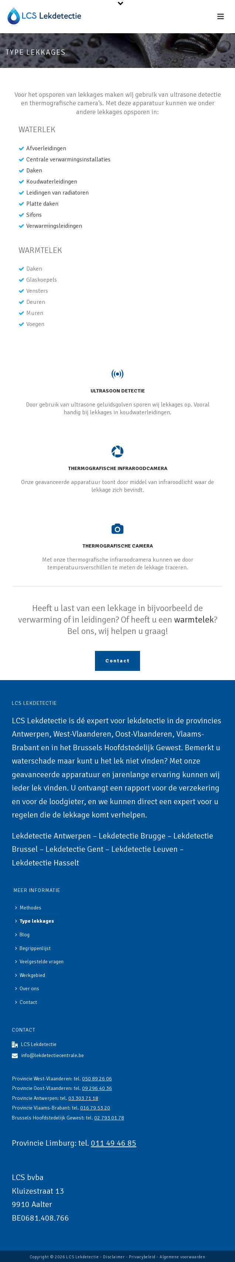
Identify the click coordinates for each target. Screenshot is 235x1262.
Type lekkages (34, 921)
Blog (22, 935)
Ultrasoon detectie (118, 391)
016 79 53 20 (95, 1108)
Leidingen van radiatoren (57, 192)
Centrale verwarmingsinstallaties (68, 159)
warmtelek (194, 619)
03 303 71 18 (83, 1098)
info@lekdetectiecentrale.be (52, 1055)
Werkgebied (30, 975)
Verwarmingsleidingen (54, 226)
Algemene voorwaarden (182, 1257)
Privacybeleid (142, 1257)
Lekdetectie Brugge (132, 836)
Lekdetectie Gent (74, 849)
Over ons (27, 988)
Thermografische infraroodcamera (117, 468)
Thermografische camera (117, 546)
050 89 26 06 (97, 1079)
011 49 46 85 (113, 1143)
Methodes (28, 908)
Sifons (34, 215)
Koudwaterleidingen (51, 181)
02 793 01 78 (109, 1118)
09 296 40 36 (97, 1088)
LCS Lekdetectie (82, 1257)
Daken (34, 170)
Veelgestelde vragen (39, 961)
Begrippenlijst (33, 948)
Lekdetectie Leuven (144, 849)
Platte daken (42, 204)
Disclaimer (114, 1257)
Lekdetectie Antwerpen (51, 836)
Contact (26, 1002)
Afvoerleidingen (46, 148)
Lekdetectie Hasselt (45, 863)
